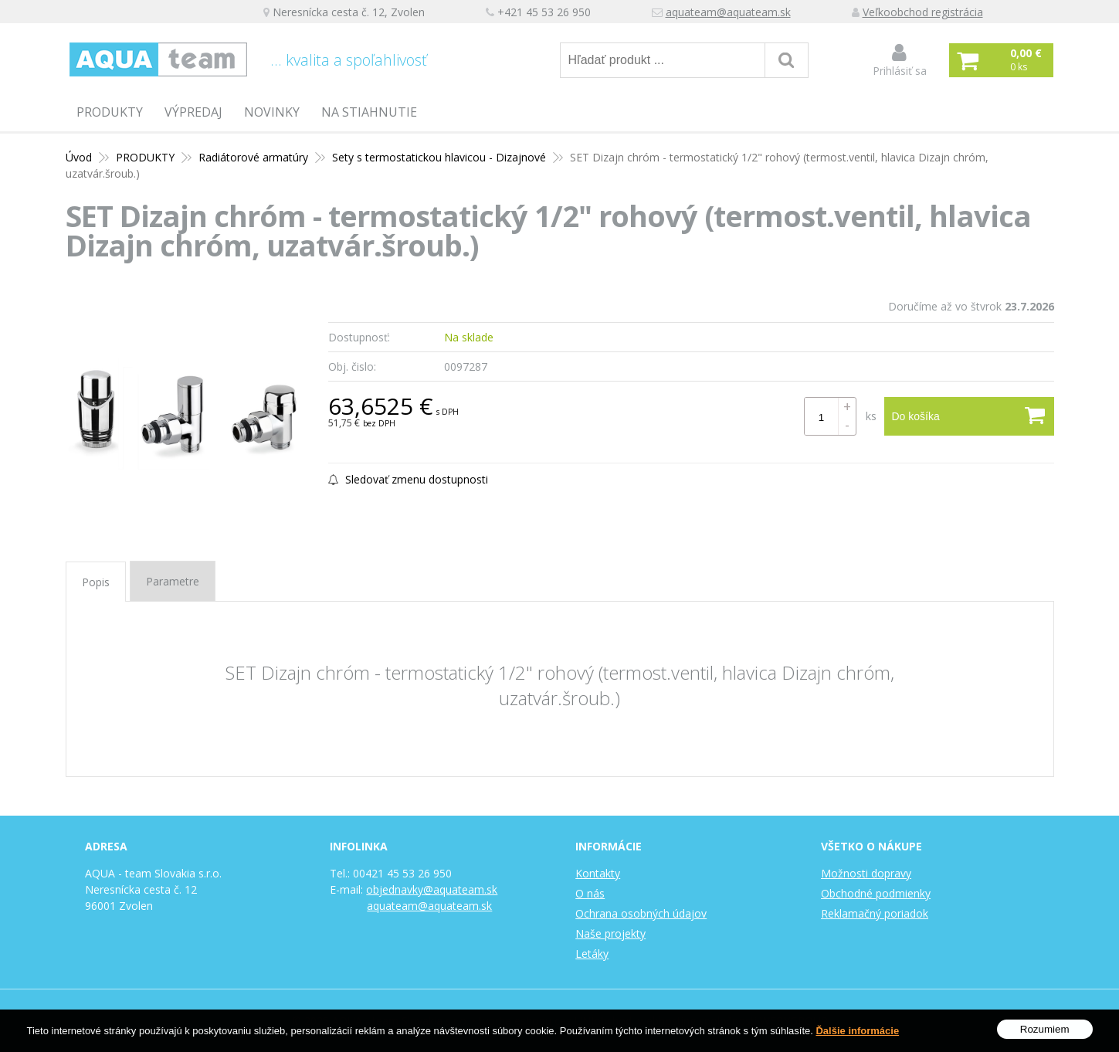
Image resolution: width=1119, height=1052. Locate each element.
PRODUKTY (109, 112)
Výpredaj (193, 112)
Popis (96, 582)
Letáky (592, 953)
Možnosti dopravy (866, 873)
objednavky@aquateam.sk (431, 889)
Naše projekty (610, 933)
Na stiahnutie (369, 112)
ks (871, 416)
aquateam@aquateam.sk (728, 12)
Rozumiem (1045, 1030)
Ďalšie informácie (857, 1031)
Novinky (272, 112)
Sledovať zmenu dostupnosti (408, 479)
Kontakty (597, 873)
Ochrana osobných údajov (641, 913)
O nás (590, 893)
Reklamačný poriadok (874, 913)
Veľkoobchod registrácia (923, 12)
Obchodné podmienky (876, 893)
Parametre (172, 581)
